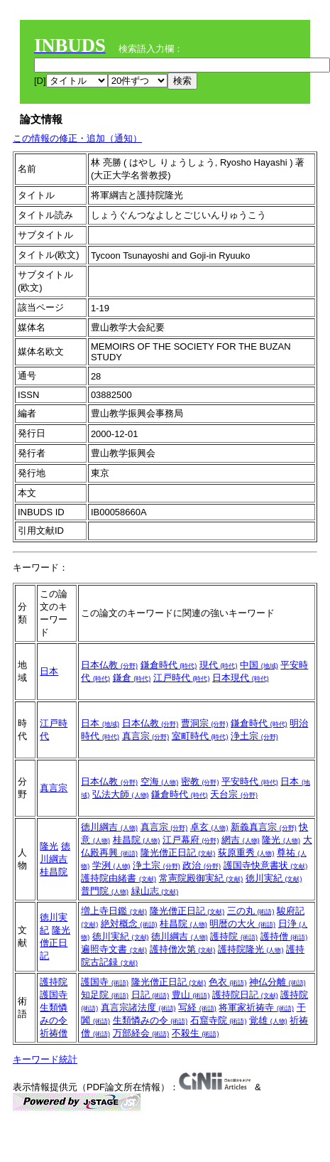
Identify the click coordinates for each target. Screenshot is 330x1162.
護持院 (234, 936)
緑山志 (155, 891)
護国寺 (53, 994)
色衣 (228, 982)
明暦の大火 (242, 923)
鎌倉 (132, 677)
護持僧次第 (183, 949)
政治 (201, 865)
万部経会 (141, 1033)
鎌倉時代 (169, 665)
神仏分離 (277, 982)
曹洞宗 (205, 723)
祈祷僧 (53, 1033)
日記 (150, 994)
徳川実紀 (274, 878)
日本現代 (240, 677)
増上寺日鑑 (114, 910)
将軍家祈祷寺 (256, 1007)
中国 (259, 665)
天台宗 (234, 794)
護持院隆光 (251, 949)
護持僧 (284, 936)
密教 (200, 781)
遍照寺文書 (114, 949)
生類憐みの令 (150, 1020)
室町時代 (200, 736)
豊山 (191, 994)
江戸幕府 (191, 839)
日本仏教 (109, 665)
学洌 (111, 865)
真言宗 (146, 736)
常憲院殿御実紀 (201, 878)
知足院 (104, 994)
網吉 (240, 839)
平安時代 (249, 781)
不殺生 (195, 1033)
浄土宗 (254, 736)
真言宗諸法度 (138, 1007)
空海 (160, 781)
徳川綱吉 (109, 827)
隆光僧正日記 (178, 852)
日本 (49, 671)
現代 (218, 665)
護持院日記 (245, 994)
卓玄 (209, 827)
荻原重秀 (246, 852)
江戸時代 (181, 677)
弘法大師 (120, 794)
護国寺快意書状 (266, 865)
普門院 (104, 891)
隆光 (49, 846)
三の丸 (251, 910)
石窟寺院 (218, 1020)
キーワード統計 (45, 1059)
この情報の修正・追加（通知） (77, 138)
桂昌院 (53, 871)
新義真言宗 (264, 827)
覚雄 (268, 1020)
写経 (197, 1007)
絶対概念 (129, 923)
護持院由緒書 (118, 878)
